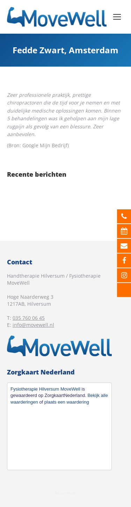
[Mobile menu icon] (117, 17)
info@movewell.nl (33, 325)
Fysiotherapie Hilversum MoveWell (45, 389)
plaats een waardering (66, 402)
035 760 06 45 (29, 318)
